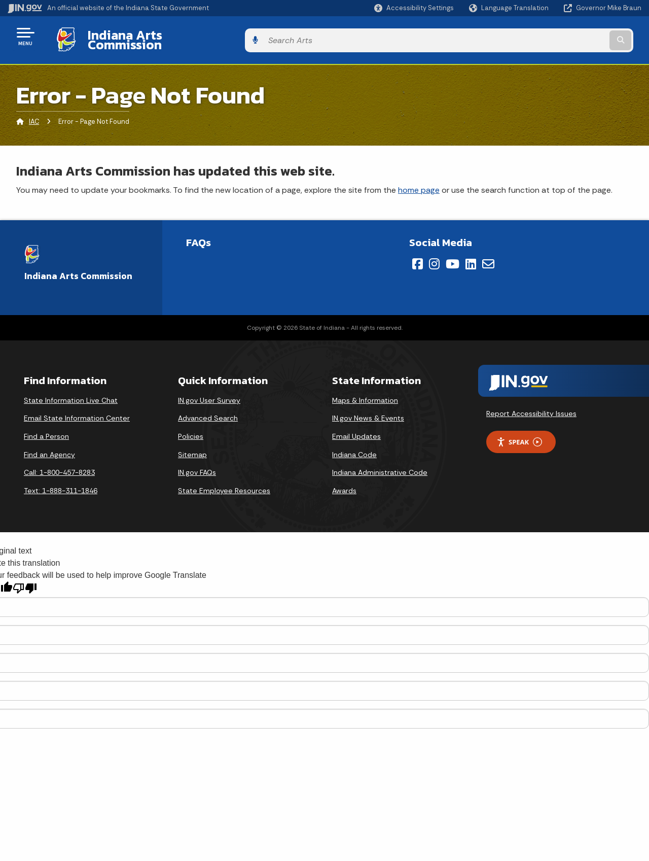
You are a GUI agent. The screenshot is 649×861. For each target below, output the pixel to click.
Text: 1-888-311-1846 (60, 482)
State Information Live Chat (71, 392)
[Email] (488, 256)
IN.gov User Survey (209, 392)
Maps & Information (365, 392)
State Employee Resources (224, 482)
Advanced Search (208, 410)
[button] (414, 8)
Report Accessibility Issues (531, 405)
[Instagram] (434, 256)
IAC (34, 114)
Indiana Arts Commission (153, 36)
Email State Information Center (77, 410)
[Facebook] (417, 256)
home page (419, 182)
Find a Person (46, 428)
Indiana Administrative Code (379, 464)
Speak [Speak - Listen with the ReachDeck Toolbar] (519, 434)
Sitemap (192, 446)
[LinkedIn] (470, 256)
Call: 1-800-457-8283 (59, 464)
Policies (190, 428)
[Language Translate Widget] (510, 8)
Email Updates (356, 428)
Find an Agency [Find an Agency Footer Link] (49, 446)
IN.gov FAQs (197, 464)
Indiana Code (354, 446)
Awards (344, 482)
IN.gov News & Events (368, 410)
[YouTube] (452, 256)
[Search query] (569, 36)
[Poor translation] (25, 581)
